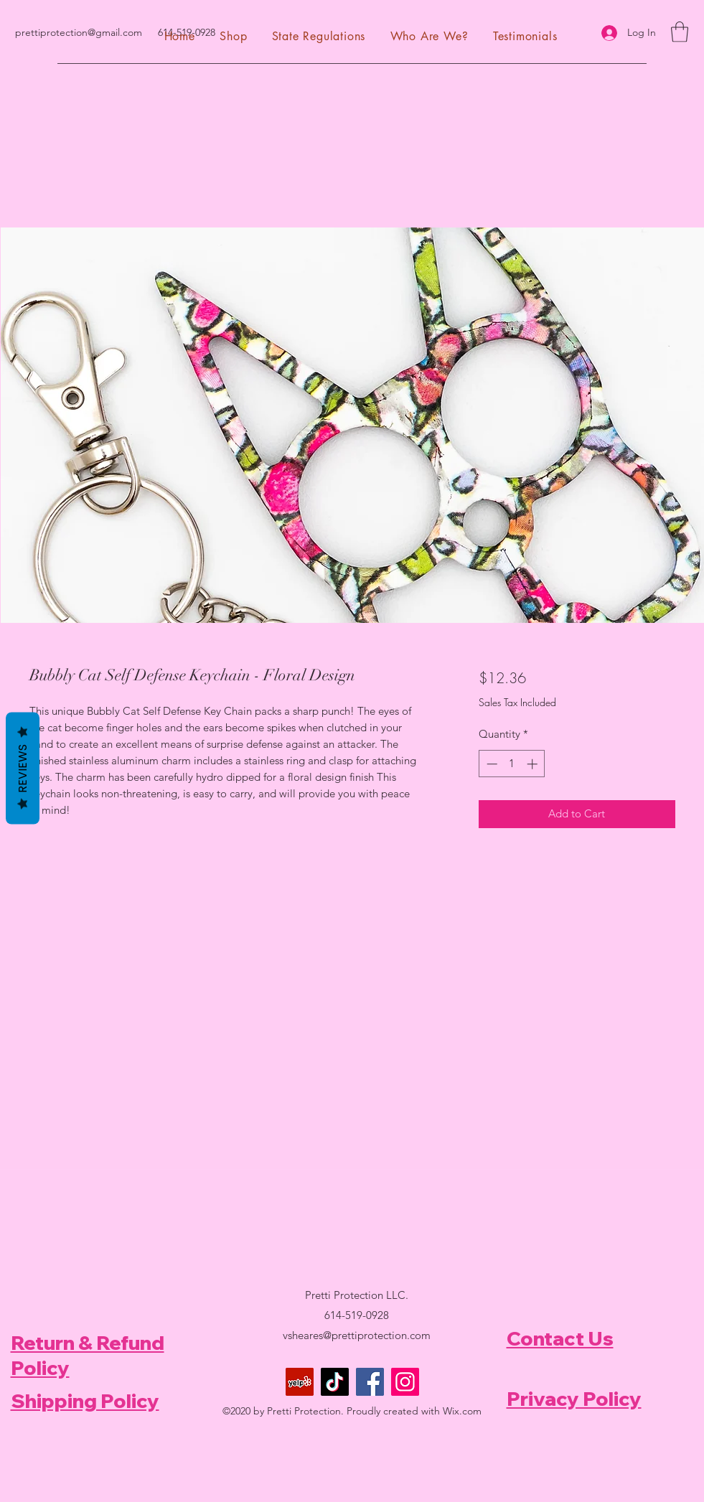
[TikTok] (335, 1382)
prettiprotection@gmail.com (78, 32)
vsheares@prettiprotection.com (357, 1335)
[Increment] (533, 764)
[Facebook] (370, 1382)
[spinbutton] (512, 764)
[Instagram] (405, 1382)
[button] (679, 32)
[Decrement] (490, 764)
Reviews (22, 767)
